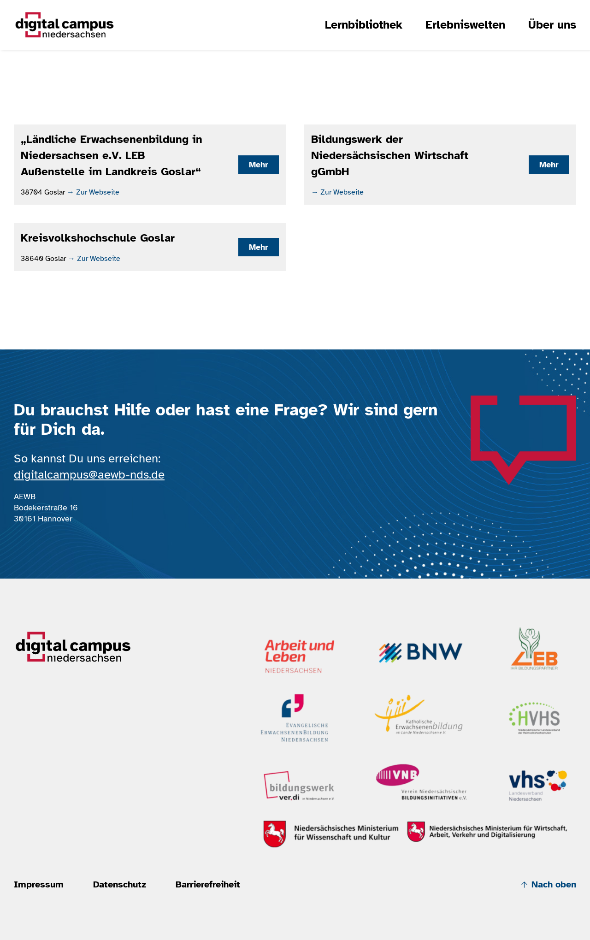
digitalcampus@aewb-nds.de (89, 474)
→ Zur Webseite (93, 192)
